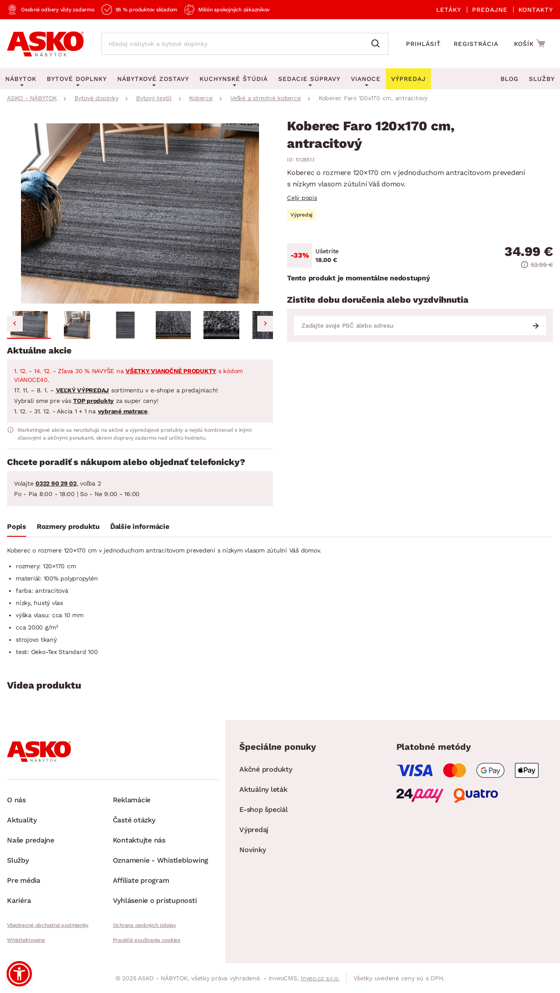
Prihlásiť (423, 43)
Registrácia (476, 43)
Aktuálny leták (263, 789)
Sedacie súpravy (309, 78)
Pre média (23, 880)
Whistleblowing (26, 940)
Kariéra (19, 900)
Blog (509, 78)
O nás (16, 800)
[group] (140, 213)
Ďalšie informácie (139, 526)
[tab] (16, 528)
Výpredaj (253, 829)
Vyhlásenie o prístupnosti (155, 900)
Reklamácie (132, 800)
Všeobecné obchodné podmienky (47, 925)
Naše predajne (30, 840)
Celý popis (302, 197)
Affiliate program (141, 880)
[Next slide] (265, 324)
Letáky (448, 10)
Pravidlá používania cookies (146, 940)
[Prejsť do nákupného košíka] (531, 43)
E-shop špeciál (263, 809)
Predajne (490, 10)
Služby (542, 78)
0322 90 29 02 (56, 483)
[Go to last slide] (15, 324)
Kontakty (535, 10)
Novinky (252, 850)
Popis (16, 526)
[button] (29, 325)
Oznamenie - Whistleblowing (161, 860)
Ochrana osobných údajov (144, 925)
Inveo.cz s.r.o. (320, 978)
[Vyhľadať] (377, 44)
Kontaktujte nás (139, 840)
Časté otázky (134, 820)
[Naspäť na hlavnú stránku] (45, 43)
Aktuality (22, 820)
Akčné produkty (265, 769)
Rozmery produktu (68, 526)
